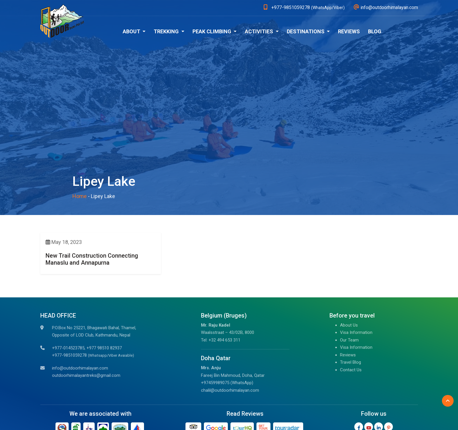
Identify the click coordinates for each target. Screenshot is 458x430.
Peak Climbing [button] (212, 31)
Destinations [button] (306, 31)
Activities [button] (259, 31)
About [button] (132, 31)
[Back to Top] (448, 401)
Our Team (349, 340)
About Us (349, 325)
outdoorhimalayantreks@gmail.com (86, 375)
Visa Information (356, 332)
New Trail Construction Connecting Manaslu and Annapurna (92, 259)
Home (79, 196)
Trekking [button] (167, 31)
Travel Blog (350, 362)
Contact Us (351, 369)
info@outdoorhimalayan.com (80, 368)
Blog (374, 31)
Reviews (349, 31)
